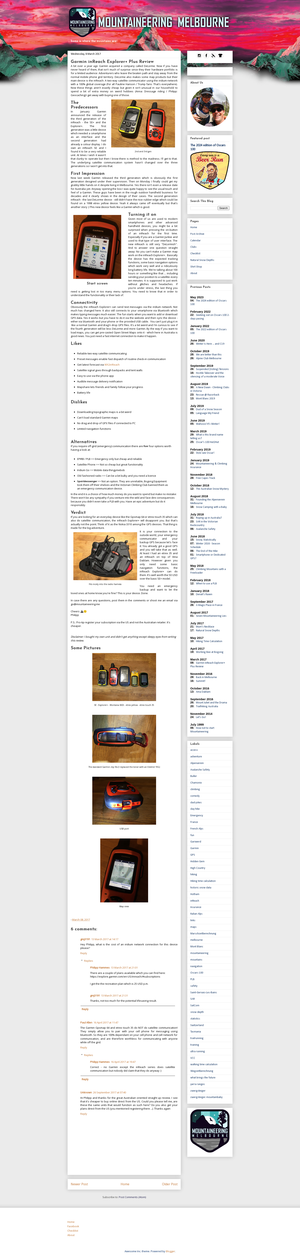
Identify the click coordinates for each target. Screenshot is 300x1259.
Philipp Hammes (100, 967)
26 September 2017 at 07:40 (109, 1092)
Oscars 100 (196, 972)
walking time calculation (203, 1064)
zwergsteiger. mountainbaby (206, 1097)
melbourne (196, 940)
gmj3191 (85, 939)
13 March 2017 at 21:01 (124, 967)
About (193, 273)
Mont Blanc (196, 946)
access (194, 750)
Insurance (195, 907)
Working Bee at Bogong (209, 652)
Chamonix (196, 782)
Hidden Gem (197, 861)
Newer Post (79, 1184)
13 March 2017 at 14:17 (104, 939)
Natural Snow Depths (202, 260)
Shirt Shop (196, 266)
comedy (195, 796)
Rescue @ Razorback (207, 394)
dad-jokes (196, 802)
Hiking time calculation (203, 881)
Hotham (194, 894)
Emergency (196, 815)
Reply (83, 953)
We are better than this (209, 354)
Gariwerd (195, 841)
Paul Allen (86, 1022)
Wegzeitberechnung (201, 1071)
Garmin (194, 848)
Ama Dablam (203, 691)
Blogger (170, 1251)
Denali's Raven (204, 594)
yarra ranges (197, 1084)
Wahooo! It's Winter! (207, 424)
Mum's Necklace (205, 626)
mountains (196, 959)
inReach (194, 900)
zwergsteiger (198, 1090)
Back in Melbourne (206, 677)
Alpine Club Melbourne (208, 358)
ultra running (197, 1051)
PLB (192, 979)
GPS (192, 854)
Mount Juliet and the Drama (211, 702)
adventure (196, 756)
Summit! (200, 681)
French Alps (196, 828)
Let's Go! (201, 717)
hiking (193, 874)
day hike (195, 809)
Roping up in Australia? (209, 517)
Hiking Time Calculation (209, 641)
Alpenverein (197, 763)
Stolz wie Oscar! (205, 452)
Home (125, 1184)
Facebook (73, 1226)
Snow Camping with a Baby (211, 507)
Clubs (193, 247)
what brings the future (202, 1077)
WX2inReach (112, 364)
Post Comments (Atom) (132, 1197)
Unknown (86, 1092)
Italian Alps (196, 913)
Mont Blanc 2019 (205, 398)
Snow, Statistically (206, 539)
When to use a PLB (206, 583)
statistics (195, 1018)
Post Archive (197, 234)
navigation (196, 966)
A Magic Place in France (209, 605)
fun (192, 835)
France (194, 822)
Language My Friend (207, 413)
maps (193, 927)
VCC (192, 1058)
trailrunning (197, 1038)
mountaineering (199, 953)
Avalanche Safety (205, 529)
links (192, 920)
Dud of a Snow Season (209, 409)
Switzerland (197, 1025)
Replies (88, 961)
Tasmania (195, 1031)
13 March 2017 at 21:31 (114, 995)
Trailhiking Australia (207, 706)
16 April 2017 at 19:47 (123, 1062)
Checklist (195, 253)
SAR (192, 998)
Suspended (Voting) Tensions (212, 369)
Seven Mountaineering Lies (211, 616)
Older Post (170, 1184)
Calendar (195, 240)
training (194, 1044)
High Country (197, 868)
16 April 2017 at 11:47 (105, 1022)
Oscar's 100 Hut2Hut (207, 442)
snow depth (197, 1012)
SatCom (194, 1005)
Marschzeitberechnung (203, 933)
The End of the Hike (207, 551)
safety (193, 986)
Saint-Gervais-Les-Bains (203, 992)
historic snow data (200, 887)
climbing (195, 789)
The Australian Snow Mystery (212, 488)
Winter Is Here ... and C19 (210, 343)
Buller (193, 776)
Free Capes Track (205, 478)
